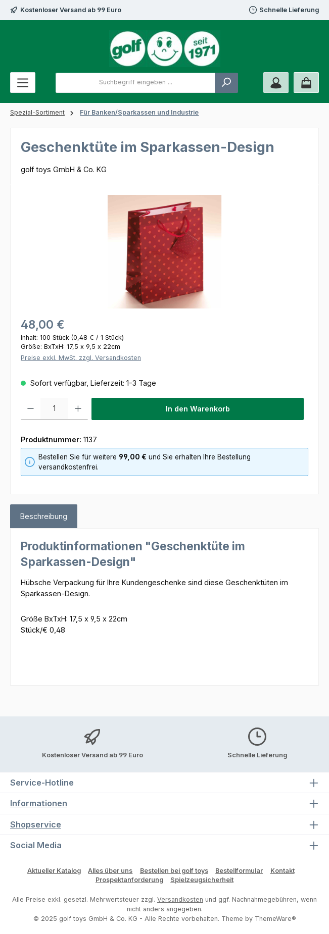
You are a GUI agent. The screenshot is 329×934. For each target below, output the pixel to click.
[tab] (43, 516)
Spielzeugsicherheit (201, 880)
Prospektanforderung (129, 880)
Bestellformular (239, 870)
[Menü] (22, 82)
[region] (164, 251)
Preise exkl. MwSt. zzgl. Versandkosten (81, 357)
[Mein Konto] (276, 82)
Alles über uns (110, 870)
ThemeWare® (275, 918)
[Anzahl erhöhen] (78, 409)
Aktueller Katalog (54, 870)
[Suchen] (226, 83)
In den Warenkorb (198, 408)
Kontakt (282, 870)
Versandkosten (180, 899)
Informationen (38, 803)
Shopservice (35, 824)
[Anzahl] (54, 409)
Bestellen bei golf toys (174, 870)
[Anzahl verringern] (30, 409)
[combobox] (135, 83)
